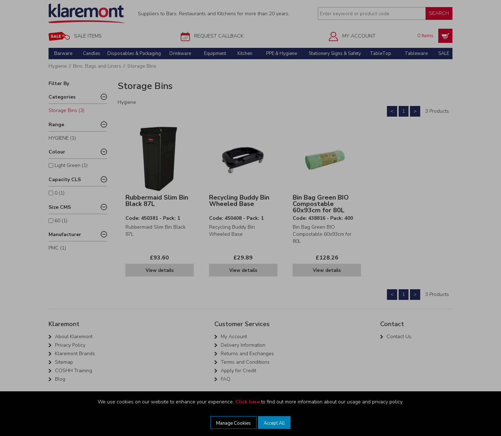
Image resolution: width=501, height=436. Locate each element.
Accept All (274, 423)
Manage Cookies (233, 423)
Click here (247, 401)
